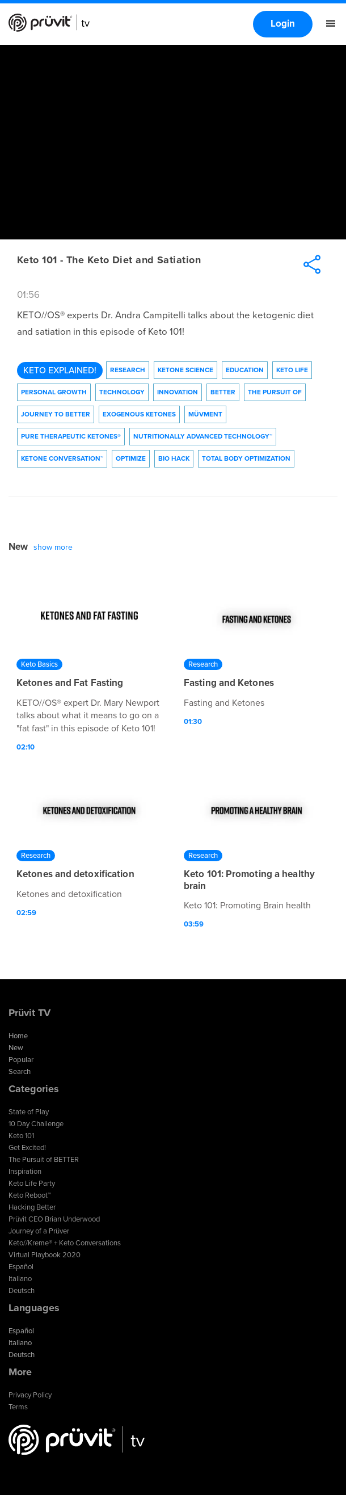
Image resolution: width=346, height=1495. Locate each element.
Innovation (177, 392)
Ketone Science (185, 370)
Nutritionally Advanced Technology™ (202, 436)
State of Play (29, 1112)
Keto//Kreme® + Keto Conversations (65, 1243)
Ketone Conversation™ (62, 458)
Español (21, 1266)
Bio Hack (173, 458)
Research (127, 370)
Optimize (131, 458)
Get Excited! (27, 1147)
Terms (18, 1407)
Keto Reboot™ (30, 1195)
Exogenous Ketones (139, 414)
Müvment (205, 414)
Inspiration (25, 1171)
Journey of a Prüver (39, 1231)
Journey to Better (55, 414)
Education (245, 370)
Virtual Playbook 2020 (45, 1255)
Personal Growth (54, 392)
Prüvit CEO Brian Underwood (54, 1219)
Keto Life (292, 370)
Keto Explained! (59, 370)
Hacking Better (32, 1207)
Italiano (20, 1278)
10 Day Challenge (36, 1123)
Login (283, 24)
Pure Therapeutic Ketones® (71, 436)
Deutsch (22, 1290)
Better (222, 392)
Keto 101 (21, 1135)
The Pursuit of (275, 392)
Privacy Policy (30, 1395)
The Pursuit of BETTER (44, 1159)
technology (122, 392)
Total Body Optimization (246, 458)
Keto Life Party (32, 1183)
